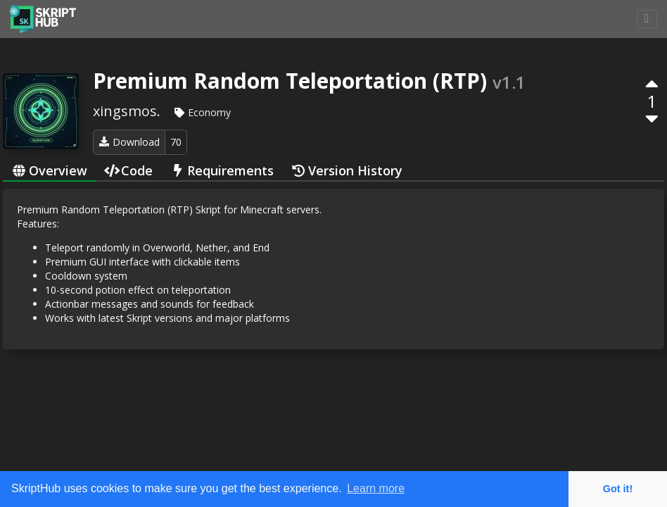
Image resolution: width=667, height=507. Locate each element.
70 (176, 142)
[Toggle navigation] (647, 19)
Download (129, 142)
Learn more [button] (376, 488)
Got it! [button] (618, 488)
